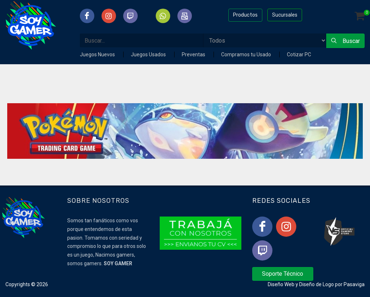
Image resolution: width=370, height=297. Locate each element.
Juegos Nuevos (98, 54)
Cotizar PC (299, 54)
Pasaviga (354, 284)
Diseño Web (281, 284)
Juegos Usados (149, 54)
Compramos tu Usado (246, 54)
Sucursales (284, 15)
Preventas (194, 54)
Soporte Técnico (282, 273)
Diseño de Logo (316, 284)
